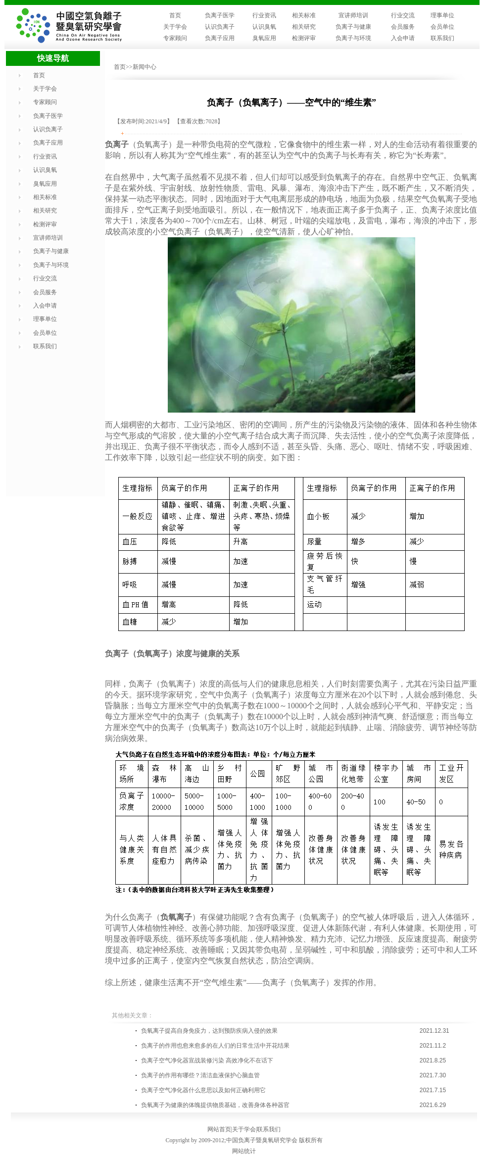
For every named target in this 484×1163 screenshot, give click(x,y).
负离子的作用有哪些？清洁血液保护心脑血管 (200, 1075)
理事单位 (442, 15)
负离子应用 (220, 38)
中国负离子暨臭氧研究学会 (261, 1140)
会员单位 (442, 26)
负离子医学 (220, 15)
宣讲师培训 (353, 15)
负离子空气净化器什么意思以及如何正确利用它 (203, 1090)
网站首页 (219, 1129)
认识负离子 (220, 26)
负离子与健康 (353, 26)
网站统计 (244, 1151)
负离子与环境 (353, 38)
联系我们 (442, 38)
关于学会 (175, 26)
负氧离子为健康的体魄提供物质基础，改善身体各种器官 (215, 1105)
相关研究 (304, 26)
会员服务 (403, 26)
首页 (175, 15)
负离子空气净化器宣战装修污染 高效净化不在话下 (207, 1060)
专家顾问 (175, 38)
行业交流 (403, 15)
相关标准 (304, 15)
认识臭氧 (264, 26)
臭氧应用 (264, 38)
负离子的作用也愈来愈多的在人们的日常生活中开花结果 (215, 1045)
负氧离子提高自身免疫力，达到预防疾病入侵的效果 (209, 1030)
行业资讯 (264, 15)
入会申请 (403, 38)
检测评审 (304, 38)
